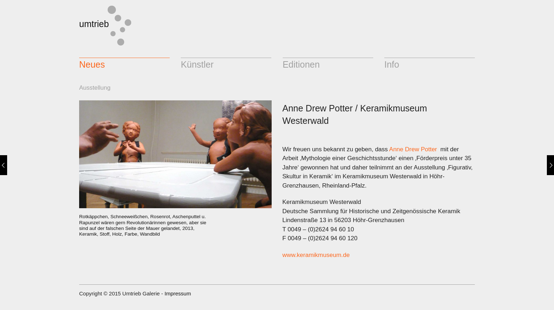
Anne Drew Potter (413, 149)
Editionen (301, 64)
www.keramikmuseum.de (316, 255)
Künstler (197, 64)
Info (391, 64)
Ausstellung (95, 87)
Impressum (177, 293)
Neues (92, 64)
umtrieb (94, 24)
